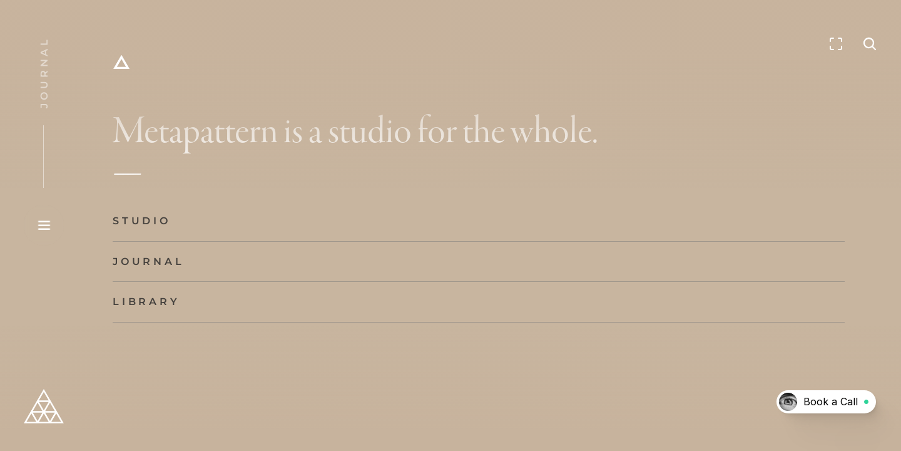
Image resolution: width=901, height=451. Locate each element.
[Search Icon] (869, 43)
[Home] (121, 62)
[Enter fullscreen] (836, 44)
